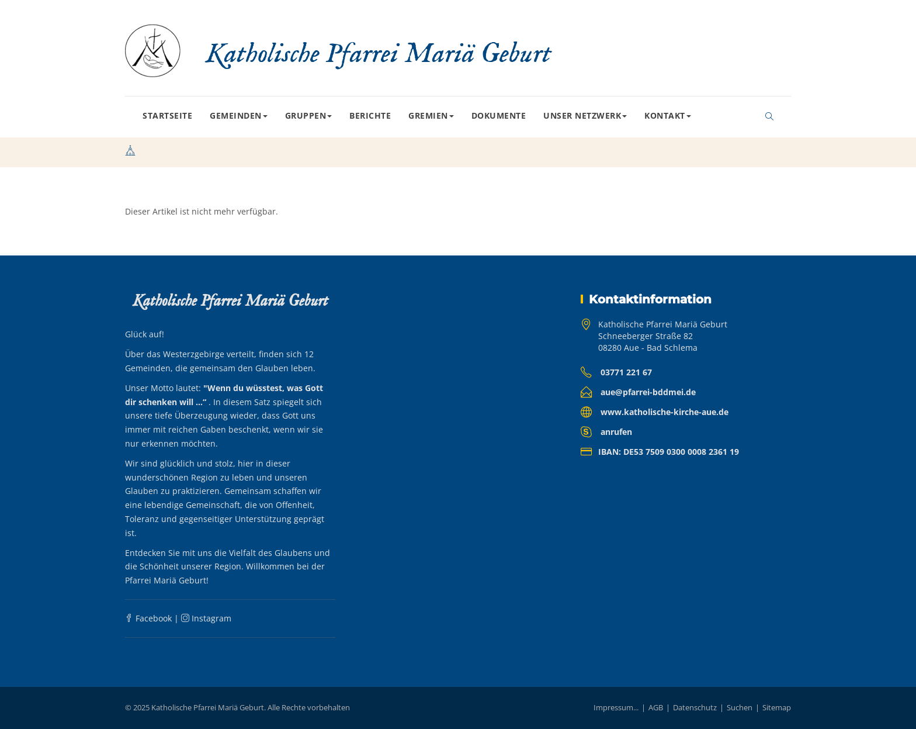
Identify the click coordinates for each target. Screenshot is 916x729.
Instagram (206, 618)
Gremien (431, 115)
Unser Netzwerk (585, 115)
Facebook (148, 618)
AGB (655, 707)
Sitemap (776, 707)
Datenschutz (695, 707)
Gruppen (308, 115)
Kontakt (667, 115)
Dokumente (498, 115)
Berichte (370, 115)
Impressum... (616, 707)
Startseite (167, 115)
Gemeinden (239, 115)
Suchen (739, 707)
